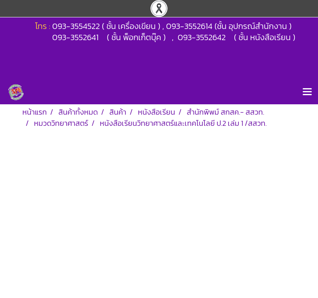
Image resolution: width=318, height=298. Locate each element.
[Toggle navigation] (307, 92)
